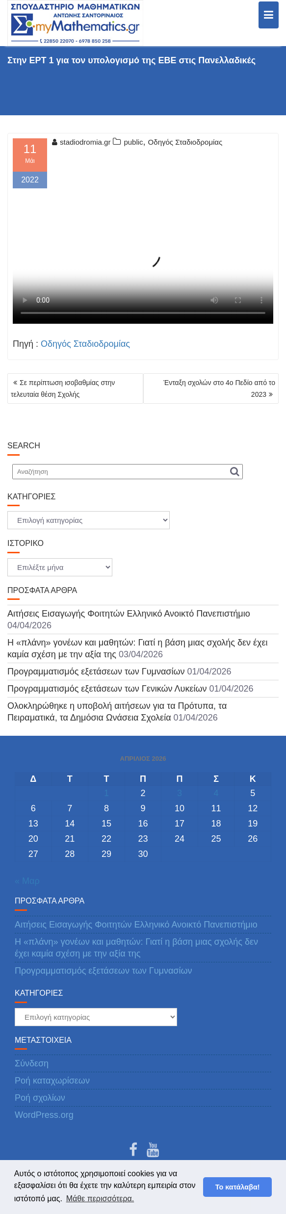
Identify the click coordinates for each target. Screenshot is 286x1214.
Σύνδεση (32, 1063)
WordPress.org (44, 1115)
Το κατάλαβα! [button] (237, 1187)
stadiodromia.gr (81, 142)
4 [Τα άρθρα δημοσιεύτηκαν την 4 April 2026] (216, 793)
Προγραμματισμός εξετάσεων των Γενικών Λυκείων (107, 689)
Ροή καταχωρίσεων (52, 1080)
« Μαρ (27, 881)
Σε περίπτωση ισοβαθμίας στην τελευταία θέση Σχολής (63, 388)
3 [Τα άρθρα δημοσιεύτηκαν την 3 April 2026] (179, 793)
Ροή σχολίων (40, 1098)
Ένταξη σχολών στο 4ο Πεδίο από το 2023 (219, 388)
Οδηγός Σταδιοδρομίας (185, 142)
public (133, 142)
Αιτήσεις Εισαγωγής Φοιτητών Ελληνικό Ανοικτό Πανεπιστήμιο (128, 614)
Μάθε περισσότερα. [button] (100, 1198)
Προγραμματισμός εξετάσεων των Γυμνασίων (96, 671)
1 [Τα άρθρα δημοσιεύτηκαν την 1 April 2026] (106, 793)
